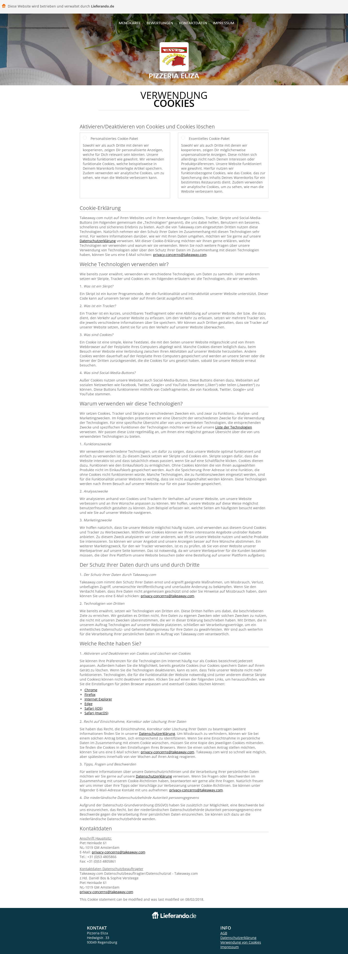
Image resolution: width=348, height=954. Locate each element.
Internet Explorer (98, 699)
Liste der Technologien (233, 427)
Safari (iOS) (93, 708)
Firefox (90, 694)
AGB (223, 933)
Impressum (223, 22)
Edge (89, 703)
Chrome (91, 690)
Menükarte (130, 22)
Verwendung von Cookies (240, 942)
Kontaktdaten (193, 22)
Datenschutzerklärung (98, 240)
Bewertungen (160, 22)
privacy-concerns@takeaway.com (180, 254)
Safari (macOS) (96, 713)
